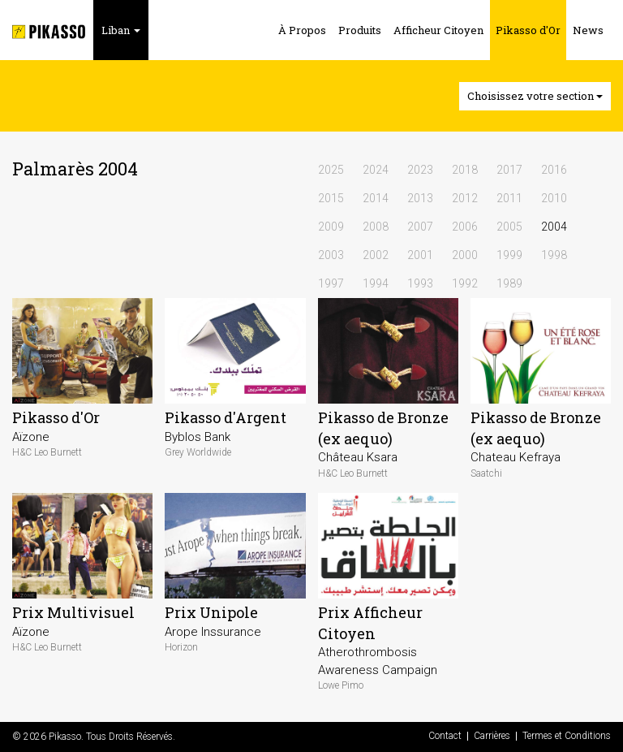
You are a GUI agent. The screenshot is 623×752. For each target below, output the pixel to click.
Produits (359, 30)
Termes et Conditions (566, 736)
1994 (376, 283)
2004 (554, 226)
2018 (465, 169)
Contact (445, 736)
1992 (465, 283)
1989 (509, 283)
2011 (509, 198)
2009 (331, 226)
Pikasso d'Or (528, 30)
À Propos (302, 30)
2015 (331, 198)
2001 (420, 255)
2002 (376, 255)
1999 (509, 255)
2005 (509, 226)
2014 (376, 198)
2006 (465, 226)
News (588, 30)
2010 (554, 198)
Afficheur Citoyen (438, 30)
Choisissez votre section (535, 96)
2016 (554, 169)
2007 (420, 226)
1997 (331, 283)
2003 (331, 255)
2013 (420, 198)
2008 (376, 226)
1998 (554, 255)
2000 (465, 255)
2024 (376, 169)
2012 (465, 198)
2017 (509, 169)
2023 (420, 169)
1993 (420, 283)
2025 (331, 169)
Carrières (492, 736)
